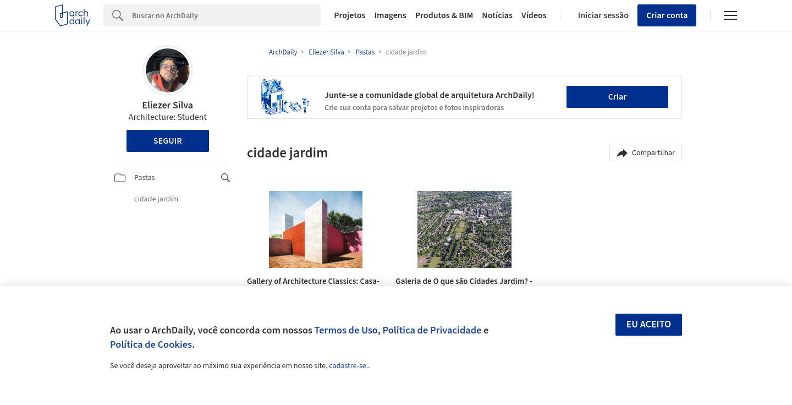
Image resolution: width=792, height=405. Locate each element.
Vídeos (534, 15)
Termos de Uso (346, 330)
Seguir (167, 141)
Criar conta (667, 15)
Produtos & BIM (444, 15)
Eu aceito (649, 324)
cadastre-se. (348, 365)
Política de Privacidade (431, 330)
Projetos (349, 15)
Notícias (497, 15)
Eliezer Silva (167, 105)
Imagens (390, 15)
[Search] (226, 15)
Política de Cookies (151, 344)
